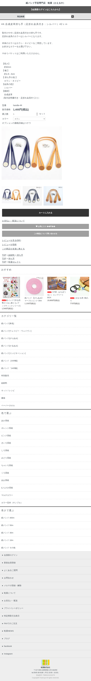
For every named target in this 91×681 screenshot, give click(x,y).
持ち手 (19, 255)
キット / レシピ (8, 390)
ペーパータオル (8, 405)
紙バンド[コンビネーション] (13, 353)
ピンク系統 (6, 435)
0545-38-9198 (38, 673)
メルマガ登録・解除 (11, 585)
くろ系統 (5, 473)
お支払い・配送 (10, 600)
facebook (7, 646)
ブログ (6, 638)
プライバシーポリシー (12, 608)
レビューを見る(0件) (11, 240)
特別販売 (5, 375)
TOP (4, 255)
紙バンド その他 (8, 548)
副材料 (11, 255)
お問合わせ (8, 578)
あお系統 (5, 480)
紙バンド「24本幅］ (10, 368)
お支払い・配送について (13, 221)
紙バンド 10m (7, 540)
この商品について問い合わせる (45, 234)
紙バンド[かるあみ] (9, 346)
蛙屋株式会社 (45, 667)
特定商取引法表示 (10, 616)
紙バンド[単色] (7, 323)
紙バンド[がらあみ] (9, 338)
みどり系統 (6, 458)
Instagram (7, 654)
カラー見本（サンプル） (12, 503)
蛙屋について (9, 593)
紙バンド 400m (7, 518)
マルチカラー (7, 495)
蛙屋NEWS (8, 631)
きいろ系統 (6, 443)
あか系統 (5, 420)
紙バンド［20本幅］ (10, 361)
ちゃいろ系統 (7, 465)
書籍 (3, 398)
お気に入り (42, 226)
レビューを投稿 (9, 244)
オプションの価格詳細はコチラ (16, 123)
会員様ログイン (10, 555)
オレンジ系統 (7, 428)
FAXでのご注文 (9, 623)
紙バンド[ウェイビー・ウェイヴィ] (16, 331)
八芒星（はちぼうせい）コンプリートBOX (56, 295)
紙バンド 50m (7, 525)
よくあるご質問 (10, 570)
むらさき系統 (7, 488)
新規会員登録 (9, 563)
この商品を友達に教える (13, 249)
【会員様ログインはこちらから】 (45, 9)
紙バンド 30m (7, 533)
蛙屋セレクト (14, 262)
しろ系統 (5, 450)
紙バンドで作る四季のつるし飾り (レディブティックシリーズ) (11, 303)
